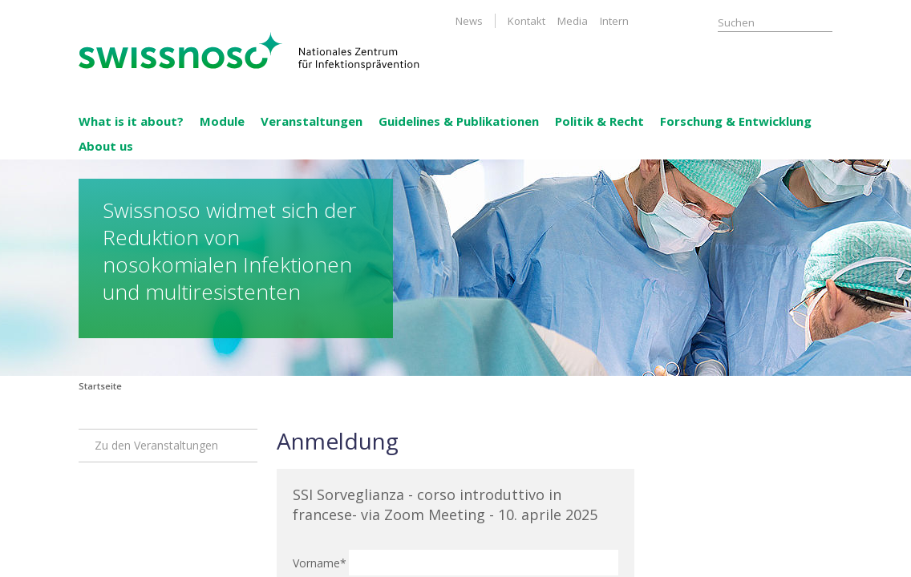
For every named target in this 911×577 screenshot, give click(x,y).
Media (572, 21)
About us (106, 146)
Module (222, 121)
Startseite (100, 386)
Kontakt (526, 21)
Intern (614, 21)
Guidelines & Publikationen (459, 121)
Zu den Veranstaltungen (156, 445)
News (469, 21)
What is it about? (131, 121)
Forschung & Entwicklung (736, 121)
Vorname (317, 563)
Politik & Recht (599, 121)
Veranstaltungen (311, 121)
